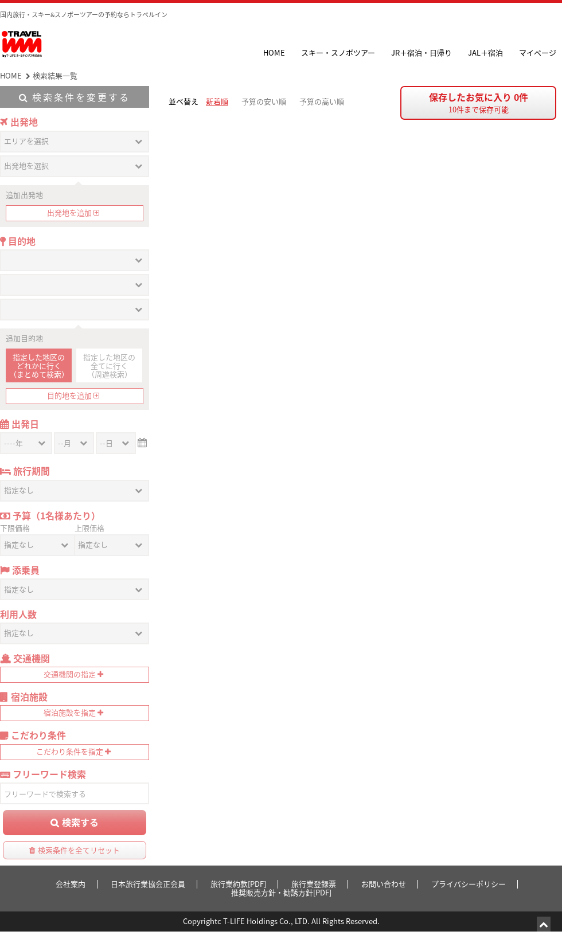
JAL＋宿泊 (485, 52)
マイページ (537, 52)
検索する (80, 822)
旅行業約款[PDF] (238, 883)
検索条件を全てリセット (79, 849)
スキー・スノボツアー (338, 52)
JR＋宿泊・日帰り (421, 52)
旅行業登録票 (313, 883)
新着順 (217, 101)
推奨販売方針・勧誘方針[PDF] (281, 892)
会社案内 (70, 883)
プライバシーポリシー (468, 883)
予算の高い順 (321, 101)
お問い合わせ (383, 883)
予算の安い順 (263, 101)
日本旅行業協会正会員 (148, 883)
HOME (274, 52)
